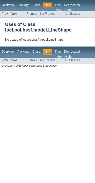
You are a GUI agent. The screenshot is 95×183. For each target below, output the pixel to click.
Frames (32, 14)
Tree (58, 5)
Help (68, 10)
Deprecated (72, 5)
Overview (8, 5)
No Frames (47, 14)
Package (23, 5)
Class (36, 5)
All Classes (72, 14)
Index (58, 10)
